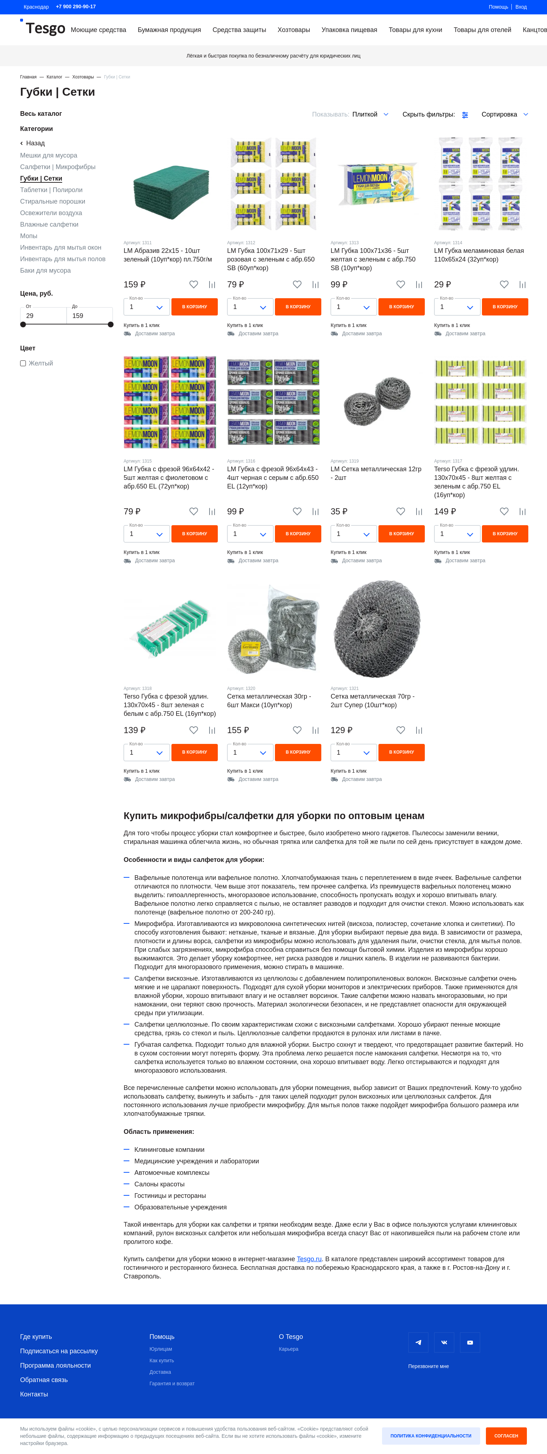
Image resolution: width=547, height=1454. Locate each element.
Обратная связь (44, 1379)
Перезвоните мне (428, 1366)
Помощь (498, 7)
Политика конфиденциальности (431, 1436)
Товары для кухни (415, 29)
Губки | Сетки (41, 178)
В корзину (194, 306)
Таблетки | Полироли (51, 190)
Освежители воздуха (51, 213)
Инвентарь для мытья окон (60, 247)
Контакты (34, 1394)
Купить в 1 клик (142, 325)
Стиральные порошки (52, 201)
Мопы (28, 236)
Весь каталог (41, 113)
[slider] (23, 324)
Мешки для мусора (48, 155)
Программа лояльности (55, 1365)
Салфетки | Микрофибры (58, 167)
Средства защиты (239, 29)
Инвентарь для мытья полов (63, 259)
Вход (521, 7)
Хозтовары (294, 29)
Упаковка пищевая (349, 29)
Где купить (36, 1336)
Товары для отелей (482, 29)
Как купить (162, 1360)
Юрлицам (161, 1349)
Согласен (506, 1436)
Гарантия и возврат (172, 1383)
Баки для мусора (45, 270)
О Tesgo (291, 1336)
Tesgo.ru (309, 1259)
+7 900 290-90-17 (76, 6)
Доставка (160, 1372)
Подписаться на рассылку (59, 1351)
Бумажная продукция (169, 29)
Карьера (288, 1349)
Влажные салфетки (49, 224)
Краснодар (36, 7)
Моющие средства (98, 29)
